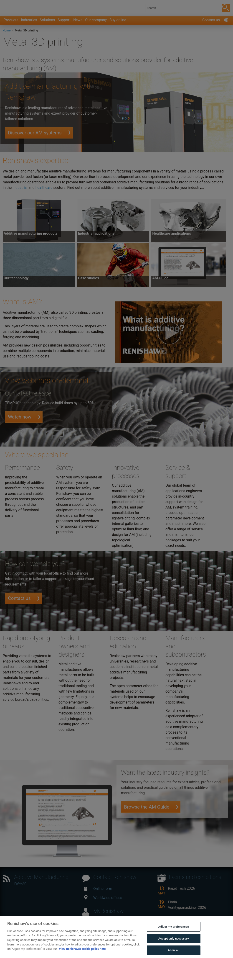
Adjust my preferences (173, 934)
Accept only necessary (173, 946)
